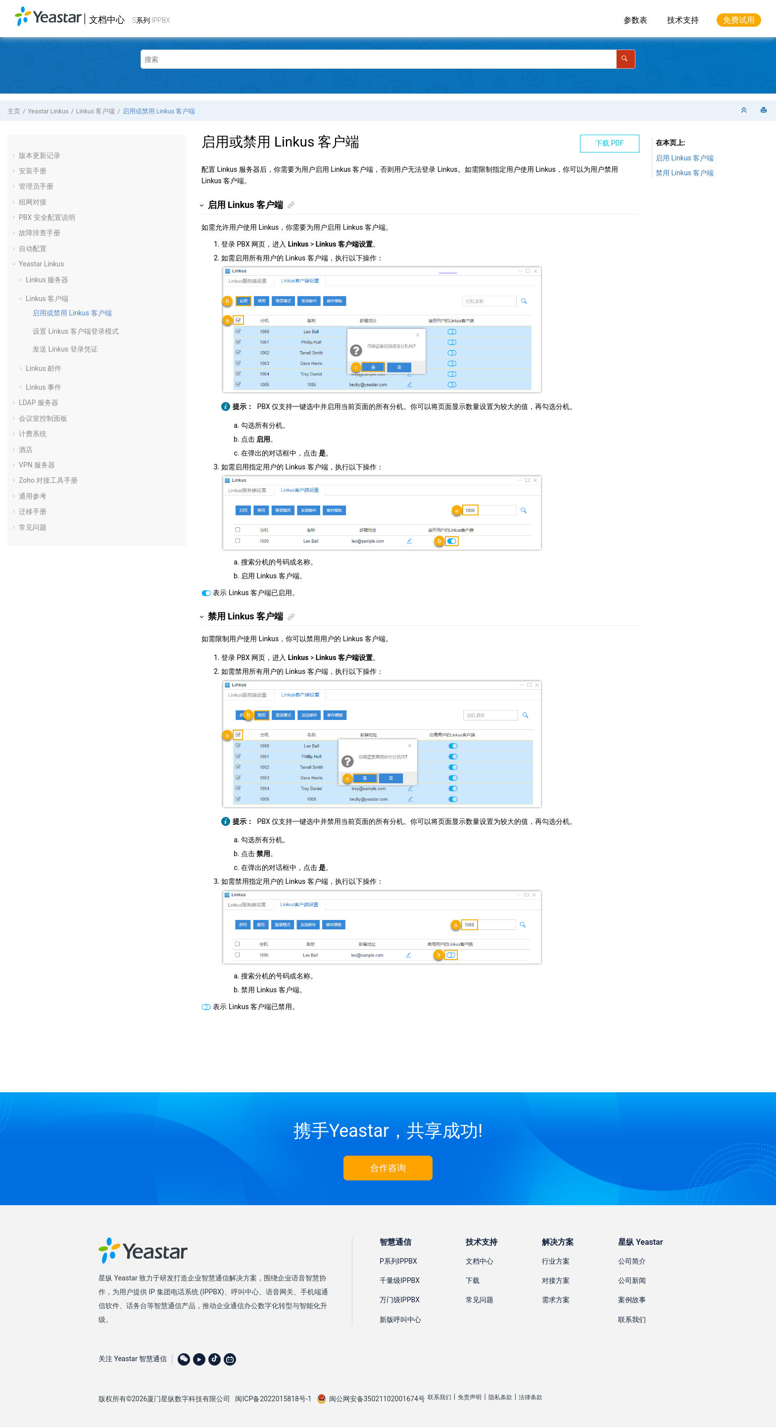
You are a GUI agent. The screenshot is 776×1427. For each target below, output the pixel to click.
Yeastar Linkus (48, 111)
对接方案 (556, 1280)
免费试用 (739, 20)
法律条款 (530, 1397)
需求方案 (556, 1300)
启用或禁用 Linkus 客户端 (159, 111)
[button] (15, 155)
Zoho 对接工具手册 (48, 480)
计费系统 (33, 434)
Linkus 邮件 (43, 368)
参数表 (635, 20)
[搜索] (625, 59)
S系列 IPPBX (151, 20)
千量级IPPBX (400, 1280)
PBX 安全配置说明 (47, 217)
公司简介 (632, 1261)
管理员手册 (36, 186)
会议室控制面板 (43, 418)
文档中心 (107, 19)
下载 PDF (609, 143)
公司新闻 (632, 1280)
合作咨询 (388, 1168)
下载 (473, 1280)
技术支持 (683, 20)
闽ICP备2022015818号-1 (273, 1399)
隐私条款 (500, 1397)
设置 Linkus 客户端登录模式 (76, 331)
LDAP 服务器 (38, 403)
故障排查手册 (39, 233)
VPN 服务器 (37, 465)
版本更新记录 (39, 155)
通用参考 (33, 496)
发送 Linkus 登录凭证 (65, 349)
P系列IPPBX (398, 1261)
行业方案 (556, 1261)
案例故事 (632, 1300)
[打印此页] (764, 110)
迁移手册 (33, 511)
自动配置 (33, 249)
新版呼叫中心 (400, 1320)
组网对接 (33, 202)
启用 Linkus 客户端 (685, 158)
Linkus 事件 (43, 387)
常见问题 (33, 527)
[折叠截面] (744, 110)
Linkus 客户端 (95, 111)
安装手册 (33, 171)
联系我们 (632, 1320)
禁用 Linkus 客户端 (685, 173)
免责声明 (470, 1397)
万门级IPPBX (400, 1300)
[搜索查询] (388, 59)
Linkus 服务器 (47, 280)
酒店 (26, 450)
